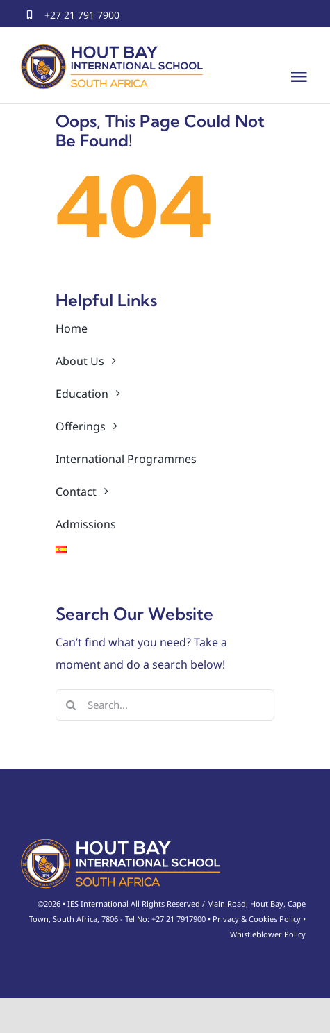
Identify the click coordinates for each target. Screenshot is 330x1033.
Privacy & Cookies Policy (257, 919)
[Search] (71, 705)
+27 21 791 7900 (81, 15)
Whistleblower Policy (268, 934)
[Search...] (165, 705)
